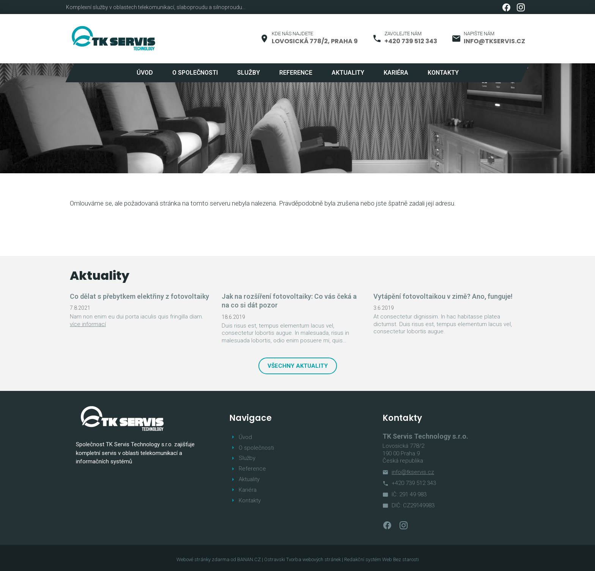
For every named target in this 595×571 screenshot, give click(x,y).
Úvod (145, 72)
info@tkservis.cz (494, 41)
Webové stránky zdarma (203, 559)
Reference (295, 72)
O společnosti (195, 72)
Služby (248, 72)
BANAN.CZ (249, 559)
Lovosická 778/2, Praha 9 (315, 41)
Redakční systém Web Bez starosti (381, 559)
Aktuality (348, 72)
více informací (88, 324)
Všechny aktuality (298, 365)
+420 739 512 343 (410, 41)
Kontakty (443, 72)
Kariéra (396, 72)
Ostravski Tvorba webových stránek (302, 559)
